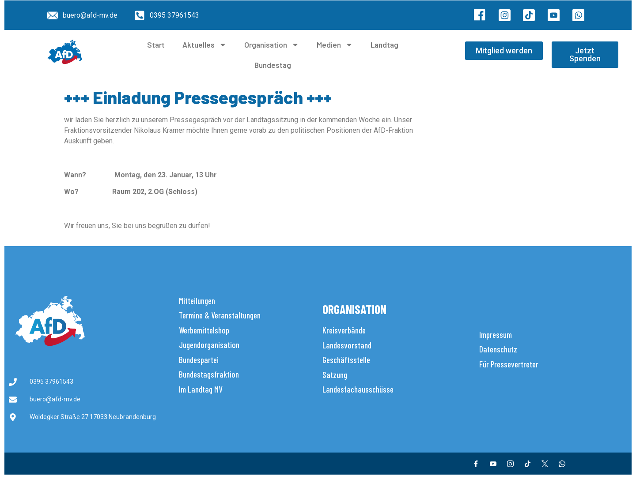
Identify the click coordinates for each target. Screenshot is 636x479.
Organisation (271, 45)
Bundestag (272, 64)
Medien (335, 45)
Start (156, 44)
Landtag (384, 44)
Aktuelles (204, 45)
